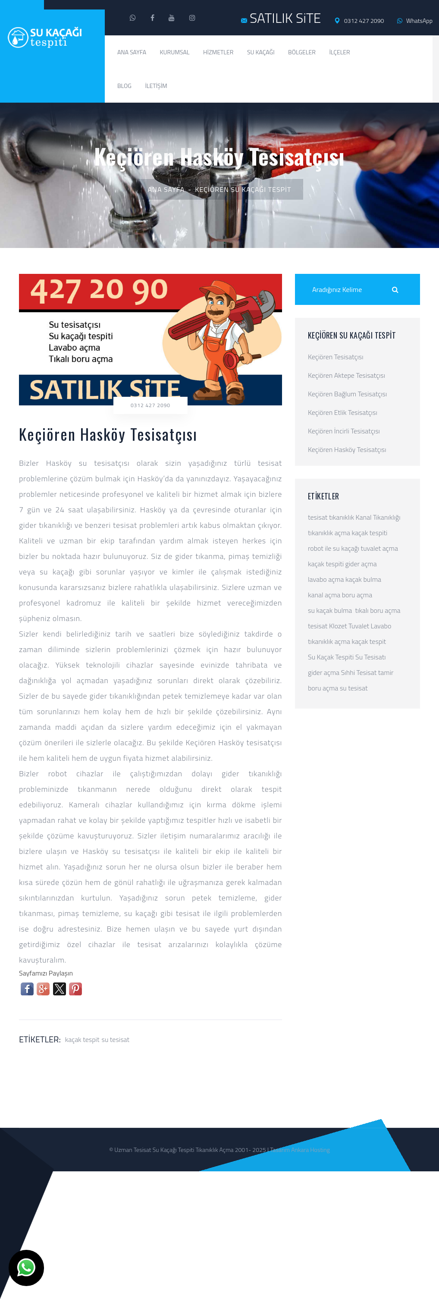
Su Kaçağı (261, 51)
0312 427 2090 (359, 20)
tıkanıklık (341, 517)
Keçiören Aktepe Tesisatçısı (346, 375)
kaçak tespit (82, 1039)
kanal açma (324, 595)
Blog (124, 85)
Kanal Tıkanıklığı (378, 517)
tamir (386, 672)
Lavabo (381, 626)
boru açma (357, 595)
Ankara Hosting (310, 1149)
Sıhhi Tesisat (359, 672)
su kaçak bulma (330, 610)
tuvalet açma (379, 548)
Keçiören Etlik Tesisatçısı (342, 412)
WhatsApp (415, 20)
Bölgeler (302, 51)
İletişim (156, 85)
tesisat (317, 517)
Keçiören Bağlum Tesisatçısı (347, 393)
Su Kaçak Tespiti (331, 657)
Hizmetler (218, 51)
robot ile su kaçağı (333, 548)
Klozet (338, 626)
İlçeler (339, 51)
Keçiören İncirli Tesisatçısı (344, 430)
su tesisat (115, 1039)
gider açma (361, 564)
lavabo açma (326, 579)
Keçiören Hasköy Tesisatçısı (347, 449)
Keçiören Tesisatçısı (336, 356)
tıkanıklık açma (329, 532)
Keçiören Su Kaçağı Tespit (243, 189)
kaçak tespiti (369, 532)
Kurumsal (175, 51)
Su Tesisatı (370, 657)
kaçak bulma (363, 579)
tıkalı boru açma (377, 610)
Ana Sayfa (131, 51)
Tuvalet (358, 626)
